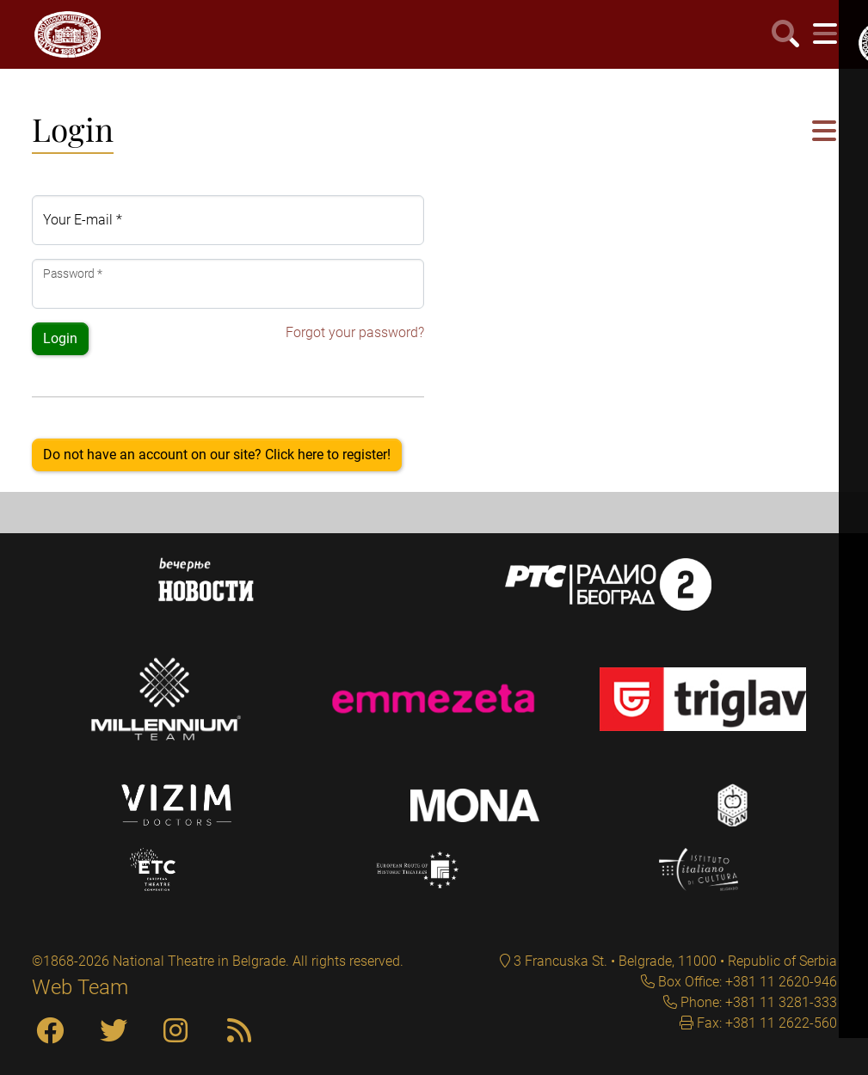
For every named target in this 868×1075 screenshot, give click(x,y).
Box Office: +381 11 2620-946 (746, 982)
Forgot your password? (355, 332)
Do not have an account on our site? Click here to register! (217, 454)
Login (60, 338)
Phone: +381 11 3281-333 (757, 1002)
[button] (824, 132)
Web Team (80, 987)
